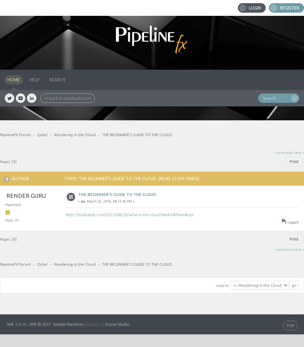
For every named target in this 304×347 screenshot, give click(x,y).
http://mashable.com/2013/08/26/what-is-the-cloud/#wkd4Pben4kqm (130, 214)
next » (299, 152)
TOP (290, 325)
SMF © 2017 (40, 324)
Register (289, 7)
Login (255, 7)
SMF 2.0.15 (16, 324)
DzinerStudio (117, 324)
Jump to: (222, 285)
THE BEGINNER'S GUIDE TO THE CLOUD (117, 194)
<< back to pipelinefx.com (67, 98)
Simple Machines (68, 324)
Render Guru (26, 195)
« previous (284, 152)
